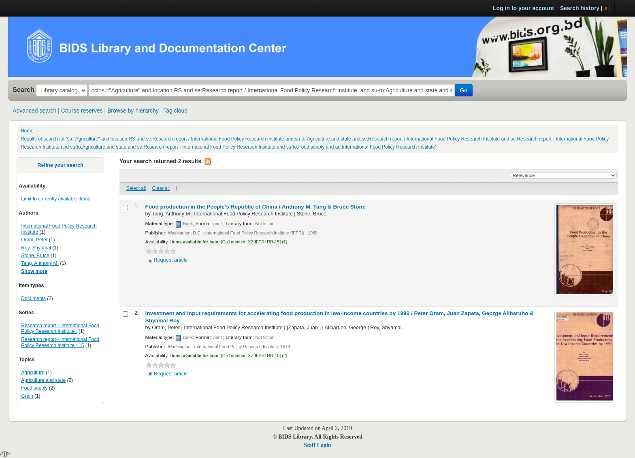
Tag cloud (175, 110)
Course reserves (82, 110)
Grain (27, 396)
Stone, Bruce (35, 255)
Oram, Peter (34, 240)
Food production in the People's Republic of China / (255, 207)
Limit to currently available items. (56, 199)
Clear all (161, 188)
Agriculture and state (43, 380)
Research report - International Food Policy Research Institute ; (60, 328)
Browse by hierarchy (133, 110)
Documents (33, 298)
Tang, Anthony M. (39, 263)
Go (463, 90)
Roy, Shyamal (36, 248)
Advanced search (34, 110)
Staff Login (317, 445)
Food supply (34, 388)
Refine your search (60, 165)
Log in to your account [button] (523, 8)
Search (23, 89)
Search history (579, 8)
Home (27, 131)
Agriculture (32, 372)
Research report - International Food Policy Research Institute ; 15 (60, 342)
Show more (34, 271)
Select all (136, 188)
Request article (171, 260)
